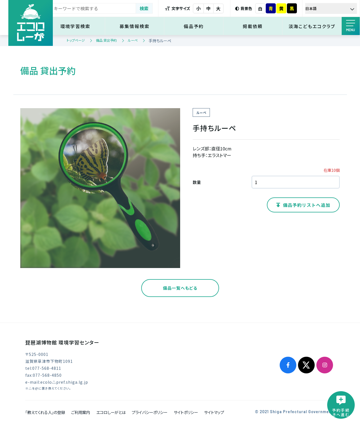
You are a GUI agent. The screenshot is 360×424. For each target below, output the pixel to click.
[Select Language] (331, 8)
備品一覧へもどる (180, 288)
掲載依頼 (255, 26)
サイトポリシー (186, 412)
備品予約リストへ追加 (306, 205)
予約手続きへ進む (340, 412)
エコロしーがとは (111, 412)
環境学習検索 (81, 26)
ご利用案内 (80, 412)
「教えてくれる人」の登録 (45, 412)
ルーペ (133, 40)
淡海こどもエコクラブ (312, 26)
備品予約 (197, 26)
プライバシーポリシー (149, 412)
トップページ (76, 40)
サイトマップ (214, 412)
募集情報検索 (139, 26)
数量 (197, 182)
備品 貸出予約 (106, 40)
